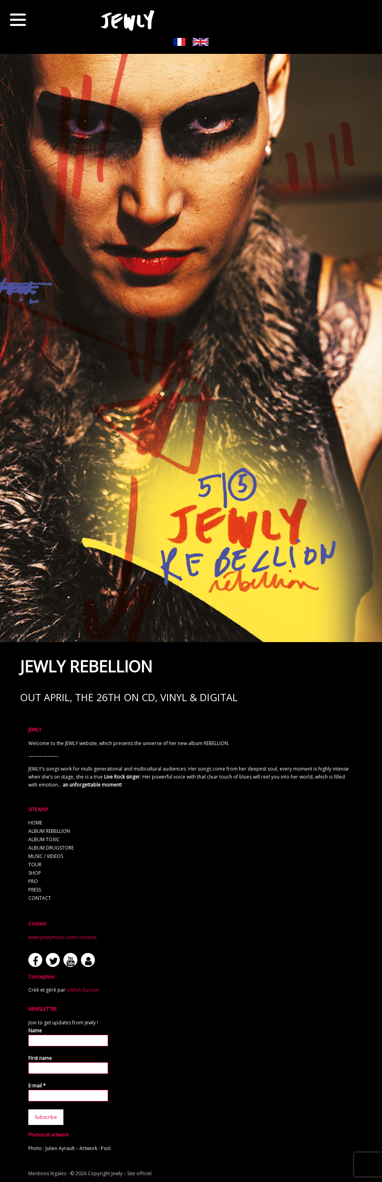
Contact (39, 898)
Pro (33, 881)
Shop (34, 873)
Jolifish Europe (83, 989)
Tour (34, 864)
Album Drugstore (51, 847)
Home (35, 822)
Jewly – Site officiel (131, 1173)
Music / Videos (45, 856)
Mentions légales (47, 1173)
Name (35, 1030)
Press (34, 889)
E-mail (37, 1085)
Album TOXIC (44, 839)
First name (40, 1058)
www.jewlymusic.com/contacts (62, 937)
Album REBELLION (49, 831)
